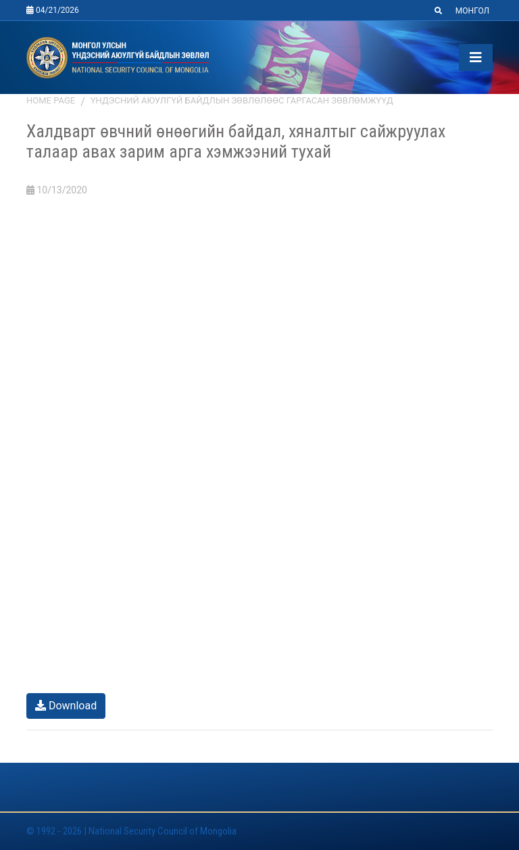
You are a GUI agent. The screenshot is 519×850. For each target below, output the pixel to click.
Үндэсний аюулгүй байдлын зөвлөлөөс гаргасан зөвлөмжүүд (242, 100)
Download (66, 705)
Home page (50, 100)
